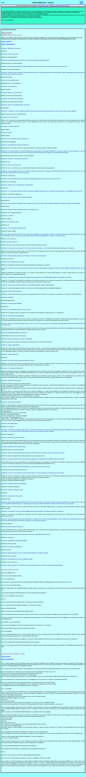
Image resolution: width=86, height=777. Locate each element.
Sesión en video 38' (6, 41)
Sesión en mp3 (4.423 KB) (8, 44)
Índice (2, 2)
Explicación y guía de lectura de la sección (59, 5)
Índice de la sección (43, 5)
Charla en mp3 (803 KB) (7, 659)
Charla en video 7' (6, 656)
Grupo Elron (81, 2)
